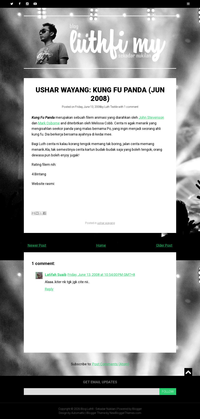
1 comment (131, 106)
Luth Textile (111, 106)
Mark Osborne (49, 123)
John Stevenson (151, 117)
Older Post (164, 245)
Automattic (78, 413)
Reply (49, 289)
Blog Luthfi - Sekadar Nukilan (98, 408)
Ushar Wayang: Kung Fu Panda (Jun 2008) (100, 94)
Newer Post (37, 245)
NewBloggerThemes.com (125, 413)
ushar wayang (106, 223)
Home (101, 245)
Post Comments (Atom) (110, 364)
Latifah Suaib (55, 275)
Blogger (137, 408)
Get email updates (100, 382)
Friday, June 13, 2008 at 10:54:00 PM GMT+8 (101, 275)
